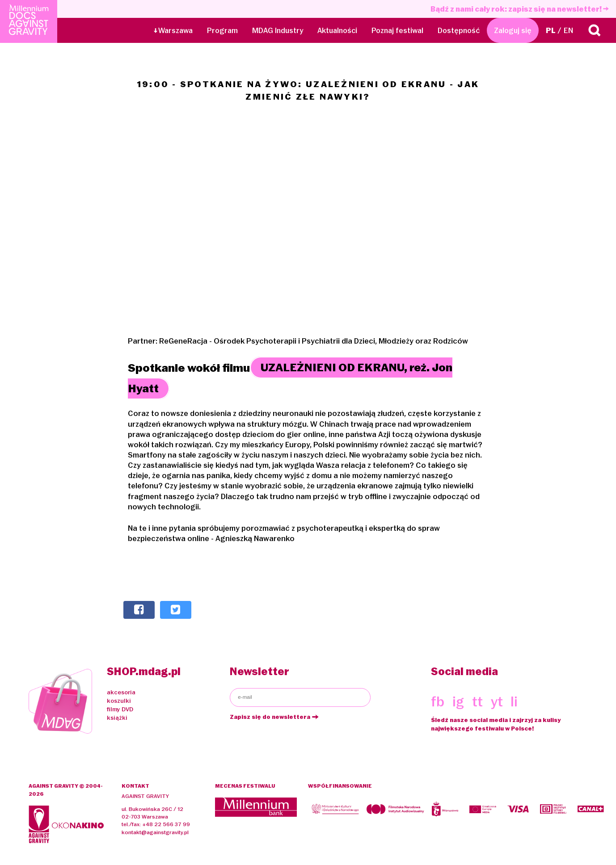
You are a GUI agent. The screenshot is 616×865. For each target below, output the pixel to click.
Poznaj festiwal (397, 30)
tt (477, 701)
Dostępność (459, 30)
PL (551, 30)
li (514, 701)
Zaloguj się (513, 30)
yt (497, 701)
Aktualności (337, 30)
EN (568, 30)
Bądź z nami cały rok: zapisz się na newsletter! (519, 8)
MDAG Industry (277, 30)
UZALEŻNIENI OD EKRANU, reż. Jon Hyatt (290, 378)
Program (222, 30)
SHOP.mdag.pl (144, 671)
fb (437, 701)
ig (458, 701)
